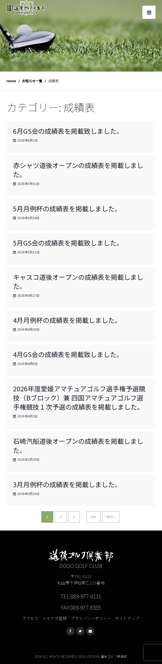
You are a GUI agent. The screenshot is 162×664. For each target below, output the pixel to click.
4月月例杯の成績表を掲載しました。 (67, 320)
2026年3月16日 (28, 493)
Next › (110, 517)
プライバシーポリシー (91, 618)
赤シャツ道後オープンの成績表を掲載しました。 (78, 169)
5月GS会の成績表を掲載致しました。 (68, 242)
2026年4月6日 (27, 363)
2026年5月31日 (28, 183)
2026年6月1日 (27, 140)
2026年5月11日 (28, 252)
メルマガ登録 (54, 618)
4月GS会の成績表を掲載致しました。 (68, 354)
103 (93, 517)
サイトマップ (127, 618)
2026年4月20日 (28, 329)
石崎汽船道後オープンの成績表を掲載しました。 (78, 445)
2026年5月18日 (28, 217)
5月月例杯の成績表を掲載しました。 (67, 208)
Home (11, 80)
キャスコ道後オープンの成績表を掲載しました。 (78, 281)
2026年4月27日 (28, 295)
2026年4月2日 (27, 416)
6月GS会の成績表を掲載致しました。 (68, 131)
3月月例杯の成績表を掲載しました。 (67, 484)
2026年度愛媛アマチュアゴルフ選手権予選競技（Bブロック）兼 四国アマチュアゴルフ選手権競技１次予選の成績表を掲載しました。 (79, 397)
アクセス (30, 618)
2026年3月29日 (28, 459)
